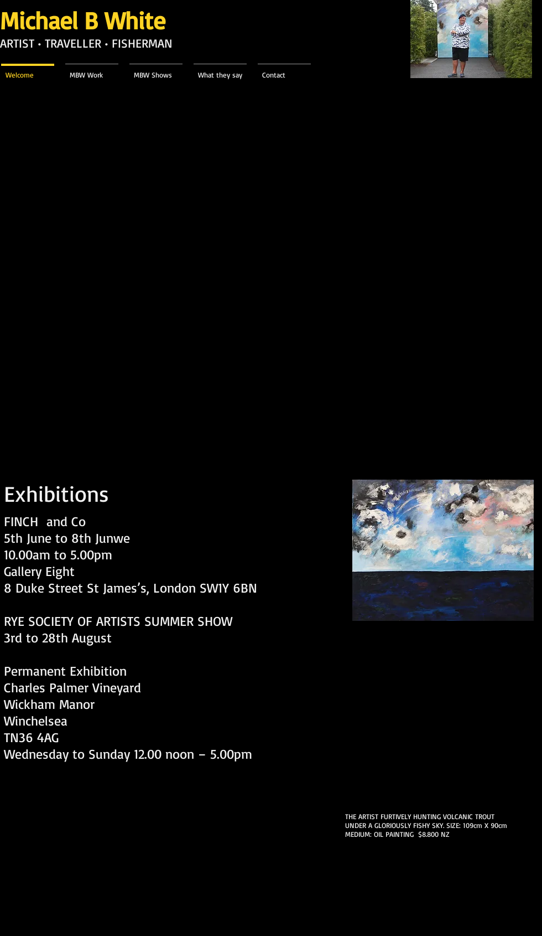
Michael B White (82, 20)
